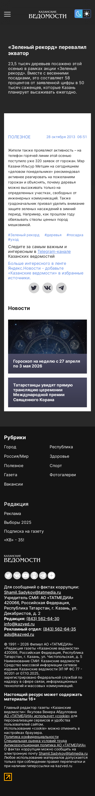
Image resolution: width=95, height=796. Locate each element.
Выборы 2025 (17, 522)
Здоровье (59, 456)
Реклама (12, 513)
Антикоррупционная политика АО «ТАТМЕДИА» (45, 745)
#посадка (75, 235)
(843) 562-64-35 (59, 629)
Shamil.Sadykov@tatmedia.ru (32, 592)
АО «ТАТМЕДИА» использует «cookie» (37, 716)
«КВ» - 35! (14, 539)
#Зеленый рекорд (24, 235)
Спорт (56, 465)
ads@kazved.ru (19, 634)
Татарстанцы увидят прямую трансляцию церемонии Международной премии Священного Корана (43, 392)
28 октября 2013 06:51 (66, 137)
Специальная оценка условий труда (35, 740)
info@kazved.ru (19, 623)
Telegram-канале (54, 251)
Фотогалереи (63, 474)
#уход (13, 239)
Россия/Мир (16, 456)
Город (10, 446)
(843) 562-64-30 (42, 618)
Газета (10, 474)
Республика (61, 446)
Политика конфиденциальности (31, 736)
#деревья (54, 235)
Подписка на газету (24, 531)
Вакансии (13, 484)
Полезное (19, 136)
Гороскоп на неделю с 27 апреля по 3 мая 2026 (46, 363)
